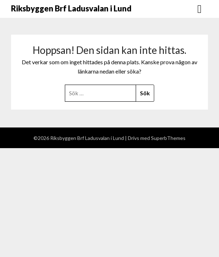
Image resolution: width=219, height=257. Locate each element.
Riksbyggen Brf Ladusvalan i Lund (71, 8)
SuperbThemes (168, 138)
